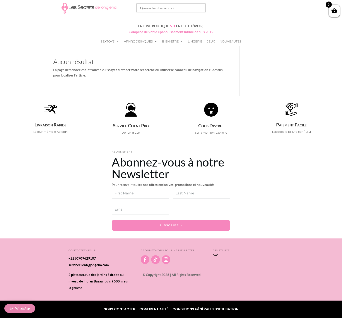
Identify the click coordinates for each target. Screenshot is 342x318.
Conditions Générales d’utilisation (205, 309)
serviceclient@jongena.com (88, 265)
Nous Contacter (119, 309)
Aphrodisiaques (138, 41)
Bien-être (170, 41)
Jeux (211, 41)
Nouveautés (230, 41)
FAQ (216, 255)
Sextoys (108, 41)
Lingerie (195, 41)
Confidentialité (153, 309)
